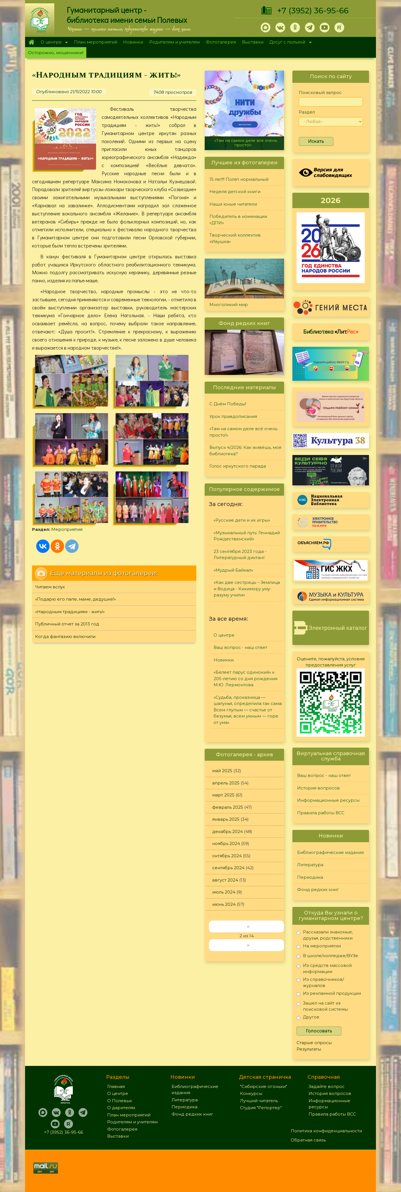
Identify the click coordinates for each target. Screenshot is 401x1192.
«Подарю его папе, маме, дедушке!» (75, 505)
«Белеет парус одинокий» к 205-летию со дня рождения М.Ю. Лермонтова (245, 678)
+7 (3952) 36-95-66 (313, 10)
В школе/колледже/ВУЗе (327, 957)
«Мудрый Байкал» (233, 570)
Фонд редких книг (318, 889)
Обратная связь (308, 1140)
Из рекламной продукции (329, 994)
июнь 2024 (224, 904)
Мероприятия (66, 435)
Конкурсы (251, 1093)
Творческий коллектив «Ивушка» (235, 238)
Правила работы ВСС (320, 812)
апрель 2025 (225, 783)
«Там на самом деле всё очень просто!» (245, 142)
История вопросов (318, 788)
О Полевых (119, 1100)
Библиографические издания (330, 852)
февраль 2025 (227, 807)
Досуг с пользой (289, 42)
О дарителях (121, 1107)
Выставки (252, 42)
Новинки (133, 42)
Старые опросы (314, 1042)
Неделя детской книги (234, 191)
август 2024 (225, 880)
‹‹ (248, 926)
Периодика (310, 877)
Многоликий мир (228, 304)
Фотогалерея (221, 42)
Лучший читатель (259, 1100)
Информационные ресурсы (328, 800)
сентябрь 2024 (228, 867)
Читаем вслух (50, 492)
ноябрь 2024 (226, 843)
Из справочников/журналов (320, 982)
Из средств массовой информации (324, 968)
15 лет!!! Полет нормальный (238, 179)
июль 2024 (223, 892)
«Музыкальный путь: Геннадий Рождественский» (247, 536)
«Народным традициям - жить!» (70, 517)
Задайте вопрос (326, 1086)
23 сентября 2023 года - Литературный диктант (240, 554)
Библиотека (330, 331)
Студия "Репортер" (261, 1107)
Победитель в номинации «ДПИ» (238, 219)
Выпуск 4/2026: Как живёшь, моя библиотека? (245, 450)
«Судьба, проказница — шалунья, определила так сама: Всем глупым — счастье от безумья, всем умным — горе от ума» (248, 710)
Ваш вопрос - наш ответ (240, 647)
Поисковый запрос (320, 92)
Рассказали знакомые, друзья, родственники (325, 935)
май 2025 (222, 770)
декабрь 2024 (227, 831)
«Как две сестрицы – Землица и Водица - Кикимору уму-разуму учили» (247, 589)
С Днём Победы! (227, 403)
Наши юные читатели (233, 204)
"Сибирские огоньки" (263, 1086)
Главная (31, 42)
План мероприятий (95, 42)
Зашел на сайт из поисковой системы (322, 1006)
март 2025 (223, 795)
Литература (310, 864)
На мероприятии (319, 947)
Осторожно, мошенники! (55, 52)
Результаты (309, 1049)
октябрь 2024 (227, 855)
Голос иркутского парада (237, 466)
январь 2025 (225, 819)
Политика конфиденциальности (326, 1130)
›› (248, 945)
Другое (308, 1018)
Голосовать (319, 1031)
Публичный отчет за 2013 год (67, 530)
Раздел (307, 112)
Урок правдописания (233, 416)
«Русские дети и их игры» (242, 520)
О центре (53, 42)
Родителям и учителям (174, 42)
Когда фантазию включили (65, 542)
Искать (316, 141)
